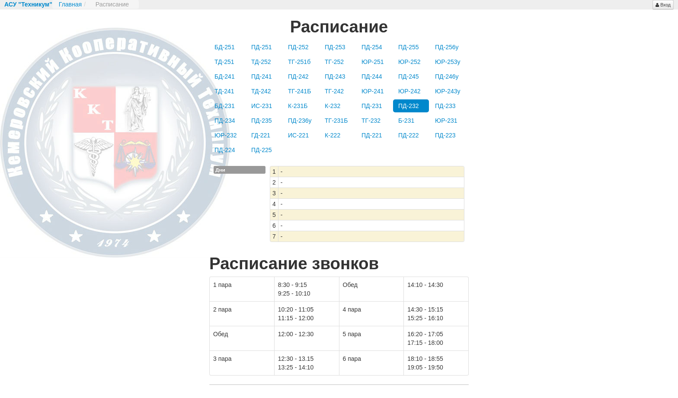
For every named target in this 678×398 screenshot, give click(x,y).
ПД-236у (300, 120)
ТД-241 (224, 91)
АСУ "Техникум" (28, 4)
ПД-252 (298, 47)
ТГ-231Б (336, 120)
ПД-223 (445, 135)
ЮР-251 (372, 61)
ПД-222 (408, 135)
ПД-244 (371, 76)
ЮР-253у (448, 61)
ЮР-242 (409, 91)
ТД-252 (261, 61)
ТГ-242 (334, 91)
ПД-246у (447, 76)
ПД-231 (371, 105)
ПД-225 (261, 149)
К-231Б (297, 105)
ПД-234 (224, 120)
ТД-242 (261, 91)
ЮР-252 (409, 61)
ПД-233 (445, 105)
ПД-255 (408, 47)
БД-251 (224, 47)
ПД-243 (335, 76)
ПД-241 (261, 76)
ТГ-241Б (299, 91)
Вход (663, 4)
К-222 (332, 135)
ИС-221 (298, 135)
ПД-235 (261, 120)
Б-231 (406, 120)
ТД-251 (224, 61)
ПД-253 (335, 47)
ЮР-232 (225, 135)
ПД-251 (261, 47)
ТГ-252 (334, 61)
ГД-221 (260, 135)
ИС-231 (261, 105)
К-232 (332, 105)
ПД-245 (408, 76)
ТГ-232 (371, 120)
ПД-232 (408, 105)
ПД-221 (371, 135)
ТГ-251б (299, 61)
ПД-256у (447, 47)
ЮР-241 (372, 91)
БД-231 (224, 105)
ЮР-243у (448, 91)
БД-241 (224, 76)
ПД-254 (371, 47)
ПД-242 (298, 76)
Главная (70, 4)
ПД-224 (224, 149)
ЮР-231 (446, 120)
